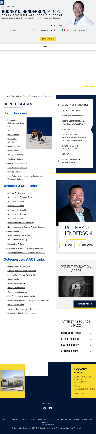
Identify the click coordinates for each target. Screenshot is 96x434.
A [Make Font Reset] (51, 30)
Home (6, 96)
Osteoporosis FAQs (16, 155)
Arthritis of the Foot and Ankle (20, 197)
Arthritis (11, 130)
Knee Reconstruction (71, 110)
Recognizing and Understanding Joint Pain (16, 123)
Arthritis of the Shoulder (17, 210)
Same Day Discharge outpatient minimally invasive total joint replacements (74, 138)
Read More (59, 25)
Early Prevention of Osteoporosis (21, 296)
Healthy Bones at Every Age (19, 266)
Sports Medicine (68, 129)
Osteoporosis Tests (16, 305)
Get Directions (79, 393)
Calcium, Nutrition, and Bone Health (22, 271)
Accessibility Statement (70, 419)
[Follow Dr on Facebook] (45, 408)
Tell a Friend (54, 419)
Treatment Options (15, 159)
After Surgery (69, 351)
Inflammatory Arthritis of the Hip (21, 223)
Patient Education (30, 96)
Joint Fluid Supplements (17, 167)
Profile (68, 245)
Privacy (24, 419)
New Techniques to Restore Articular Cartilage (26, 227)
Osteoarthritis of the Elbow (19, 235)
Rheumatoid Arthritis (16, 244)
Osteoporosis (13, 150)
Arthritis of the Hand (16, 201)
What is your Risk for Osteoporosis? (22, 313)
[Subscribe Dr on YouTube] (51, 408)
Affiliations (88, 245)
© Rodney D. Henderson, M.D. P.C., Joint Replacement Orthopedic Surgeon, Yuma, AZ (47, 428)
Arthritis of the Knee (16, 206)
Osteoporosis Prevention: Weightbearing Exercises (28, 300)
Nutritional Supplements (17, 163)
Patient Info (16, 96)
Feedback (42, 419)
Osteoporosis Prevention (18, 292)
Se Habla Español (75, 30)
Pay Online (48, 38)
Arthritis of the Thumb (17, 214)
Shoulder (66, 154)
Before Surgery (70, 339)
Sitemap (32, 419)
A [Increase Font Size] (54, 30)
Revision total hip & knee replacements (70, 147)
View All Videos (85, 304)
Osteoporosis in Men (16, 288)
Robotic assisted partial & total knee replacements (73, 122)
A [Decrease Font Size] (49, 30)
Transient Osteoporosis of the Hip (22, 309)
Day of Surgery (70, 345)
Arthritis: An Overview (16, 193)
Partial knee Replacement (73, 116)
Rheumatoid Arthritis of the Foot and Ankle (25, 248)
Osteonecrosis (14, 146)
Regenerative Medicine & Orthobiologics (72, 161)
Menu (47, 47)
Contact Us (87, 419)
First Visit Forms (71, 333)
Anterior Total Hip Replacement (75, 105)
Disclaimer (14, 419)
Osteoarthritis (13, 135)
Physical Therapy (14, 172)
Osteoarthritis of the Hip (17, 240)
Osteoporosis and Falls (17, 283)
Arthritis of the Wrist (16, 218)
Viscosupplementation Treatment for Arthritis (26, 252)
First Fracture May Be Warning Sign (22, 275)
